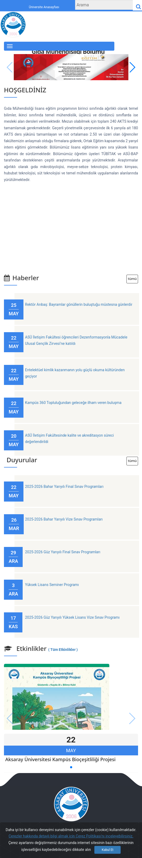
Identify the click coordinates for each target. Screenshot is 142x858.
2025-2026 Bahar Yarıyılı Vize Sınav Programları (64, 519)
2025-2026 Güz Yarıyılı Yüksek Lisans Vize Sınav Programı (72, 617)
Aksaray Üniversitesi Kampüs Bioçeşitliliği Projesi (60, 759)
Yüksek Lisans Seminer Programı (52, 585)
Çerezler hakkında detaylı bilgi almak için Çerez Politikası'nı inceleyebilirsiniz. (71, 836)
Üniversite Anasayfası (44, 7)
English (124, 50)
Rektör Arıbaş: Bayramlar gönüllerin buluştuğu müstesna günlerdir (78, 304)
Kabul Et (107, 850)
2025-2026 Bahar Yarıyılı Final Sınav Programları (64, 486)
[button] (131, 67)
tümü (132, 278)
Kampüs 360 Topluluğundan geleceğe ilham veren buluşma (73, 403)
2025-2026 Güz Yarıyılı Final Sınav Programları (62, 552)
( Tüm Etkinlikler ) (63, 649)
